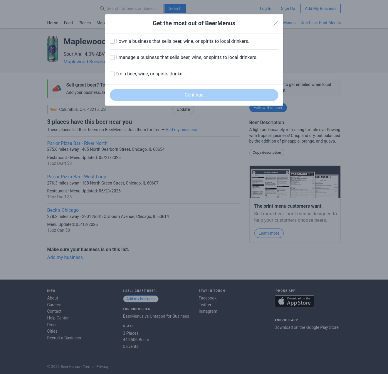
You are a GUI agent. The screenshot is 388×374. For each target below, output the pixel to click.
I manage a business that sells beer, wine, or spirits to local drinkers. (187, 57)
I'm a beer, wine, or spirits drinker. (150, 74)
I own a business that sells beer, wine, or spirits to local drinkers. (182, 41)
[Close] (275, 23)
